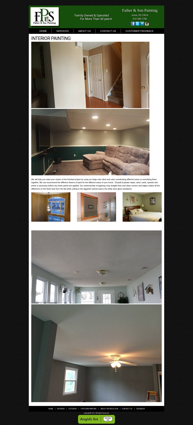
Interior (61, 409)
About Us (84, 31)
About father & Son (109, 409)
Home (43, 31)
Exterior (73, 409)
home (50, 409)
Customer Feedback (139, 31)
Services (62, 31)
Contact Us (108, 31)
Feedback (140, 409)
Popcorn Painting (88, 409)
